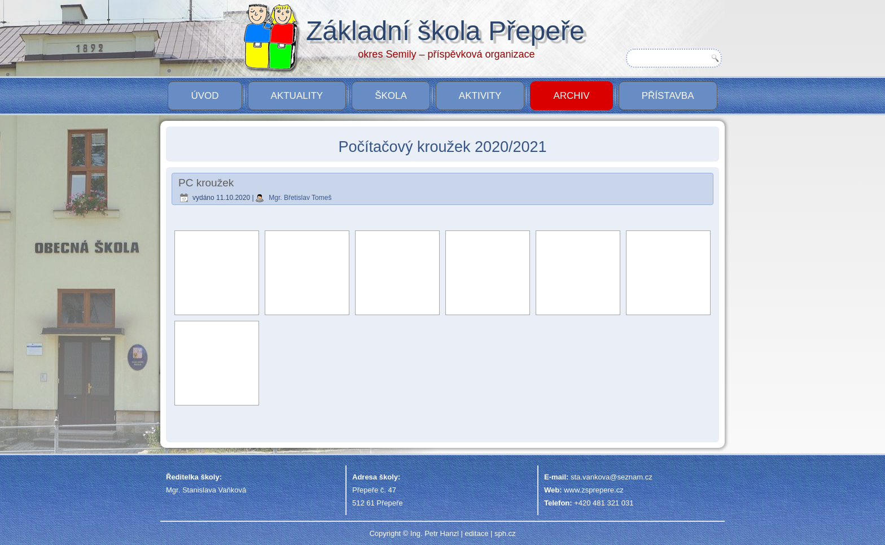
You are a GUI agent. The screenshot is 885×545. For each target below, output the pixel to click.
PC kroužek (206, 183)
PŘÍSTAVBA (668, 95)
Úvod (204, 95)
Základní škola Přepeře (445, 31)
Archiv (571, 95)
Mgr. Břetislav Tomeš (300, 198)
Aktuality (297, 95)
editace (476, 533)
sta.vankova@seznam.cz (611, 477)
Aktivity (480, 95)
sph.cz (505, 533)
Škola (391, 95)
